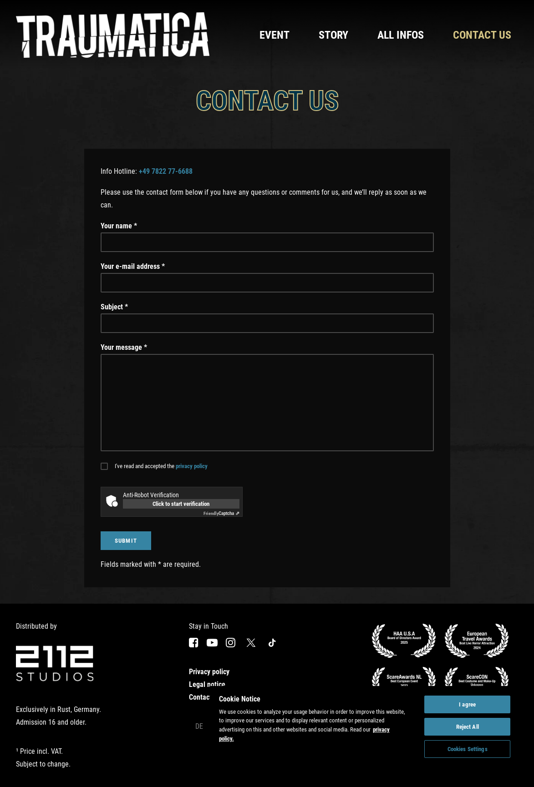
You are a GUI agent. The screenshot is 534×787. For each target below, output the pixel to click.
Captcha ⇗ (221, 513)
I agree (467, 704)
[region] (364, 728)
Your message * (124, 347)
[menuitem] (277, 35)
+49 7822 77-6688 (166, 171)
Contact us (482, 35)
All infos (400, 35)
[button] (193, 645)
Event (274, 35)
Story (333, 35)
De (199, 726)
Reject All (467, 726)
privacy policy (192, 466)
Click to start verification (181, 503)
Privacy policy (209, 671)
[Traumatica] (113, 35)
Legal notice (207, 684)
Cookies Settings (468, 749)
